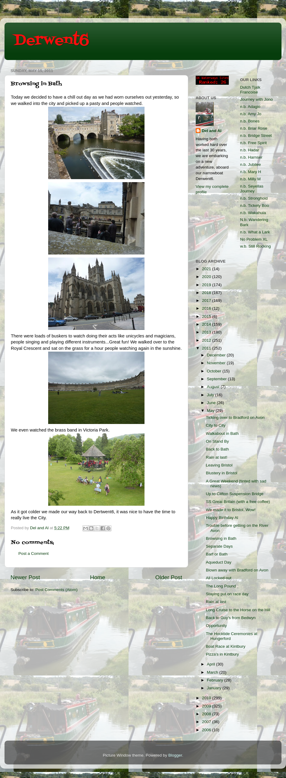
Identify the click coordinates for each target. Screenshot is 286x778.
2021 (207, 269)
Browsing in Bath (221, 538)
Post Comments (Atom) (57, 589)
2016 (207, 308)
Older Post (168, 577)
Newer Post (25, 577)
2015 (207, 316)
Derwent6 (51, 40)
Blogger (175, 755)
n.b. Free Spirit (253, 143)
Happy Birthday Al (222, 517)
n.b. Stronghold (254, 198)
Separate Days (219, 546)
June (212, 402)
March (213, 672)
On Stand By (217, 441)
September (217, 379)
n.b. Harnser (251, 157)
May (211, 410)
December (217, 355)
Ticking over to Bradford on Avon (235, 417)
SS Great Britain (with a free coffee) (238, 501)
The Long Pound (221, 586)
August (214, 386)
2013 (207, 332)
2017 (207, 300)
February (215, 680)
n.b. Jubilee (250, 164)
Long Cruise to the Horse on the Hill (238, 610)
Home (97, 577)
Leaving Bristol (219, 465)
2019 (207, 285)
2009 (207, 706)
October (214, 371)
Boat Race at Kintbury (225, 646)
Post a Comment (33, 553)
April (211, 664)
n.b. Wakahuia (253, 212)
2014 (207, 324)
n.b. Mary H (250, 171)
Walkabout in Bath (222, 433)
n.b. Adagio (250, 106)
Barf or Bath (217, 554)
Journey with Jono (256, 99)
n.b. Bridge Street (256, 135)
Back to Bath (217, 449)
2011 (207, 348)
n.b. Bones (250, 121)
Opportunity (216, 625)
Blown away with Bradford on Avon (237, 570)
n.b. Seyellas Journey (251, 188)
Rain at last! (216, 457)
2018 (207, 292)
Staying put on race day (227, 594)
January (214, 688)
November (217, 363)
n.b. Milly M (250, 179)
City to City (215, 425)
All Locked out (219, 578)
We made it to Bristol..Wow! (231, 510)
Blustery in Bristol (221, 473)
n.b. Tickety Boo (254, 205)
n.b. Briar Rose (253, 128)
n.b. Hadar (249, 150)
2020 (207, 276)
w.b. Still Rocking (255, 246)
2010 (207, 698)
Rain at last (216, 601)
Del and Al (212, 130)
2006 (207, 730)
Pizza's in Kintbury (222, 654)
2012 (207, 340)
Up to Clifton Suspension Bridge (234, 494)
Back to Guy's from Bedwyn (231, 617)
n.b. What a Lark (255, 232)
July (211, 395)
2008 (207, 714)
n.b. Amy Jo (251, 114)
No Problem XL (254, 239)
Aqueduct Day (219, 562)
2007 (207, 721)
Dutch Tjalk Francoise (250, 89)
